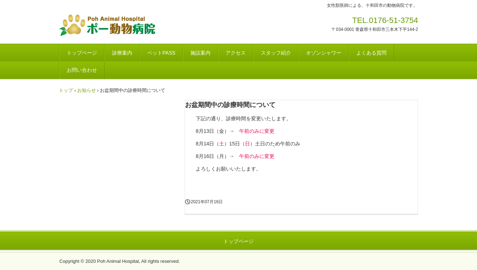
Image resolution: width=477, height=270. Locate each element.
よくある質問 (371, 53)
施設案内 (200, 53)
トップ (66, 90)
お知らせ (86, 90)
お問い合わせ (82, 70)
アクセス (236, 53)
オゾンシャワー (323, 53)
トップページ (82, 53)
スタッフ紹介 (276, 53)
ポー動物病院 (129, 25)
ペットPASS (161, 53)
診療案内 (122, 53)
